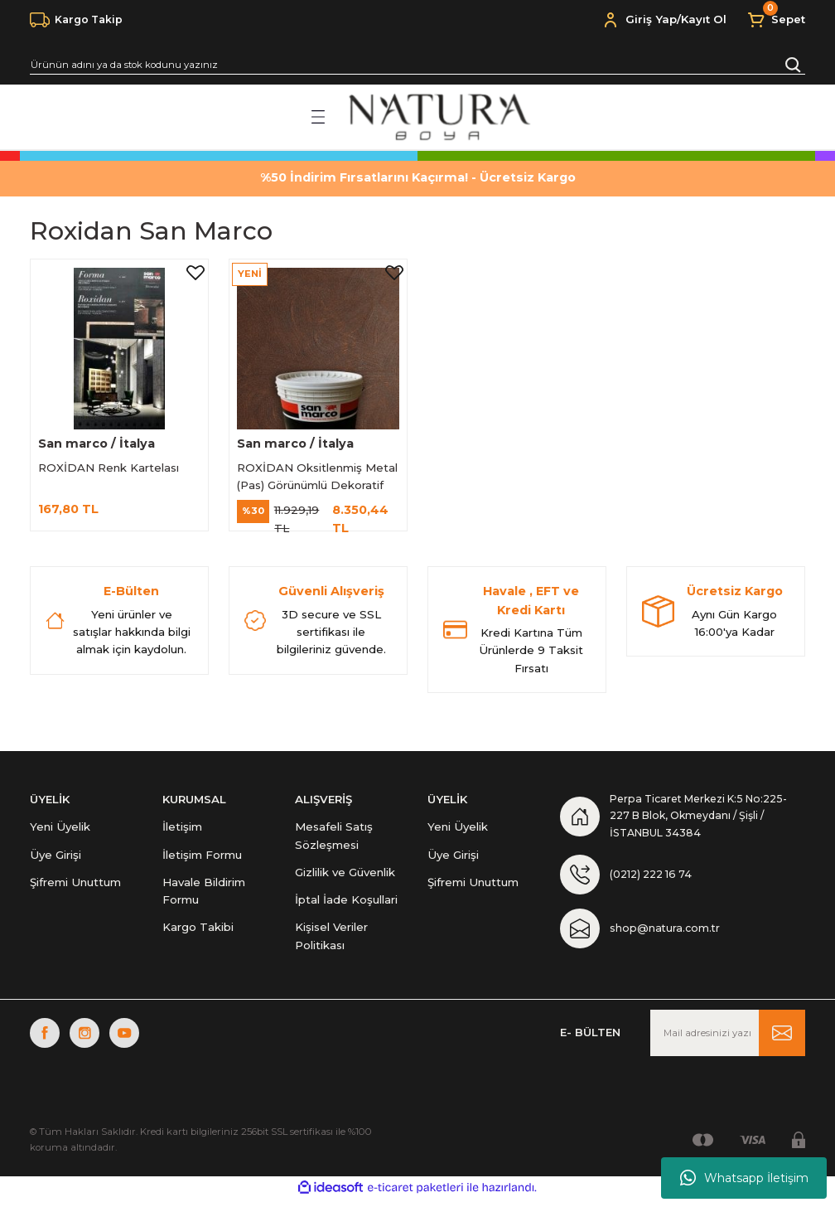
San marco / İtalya (99, 441)
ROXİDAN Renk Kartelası (111, 465)
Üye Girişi (55, 858)
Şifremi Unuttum (75, 886)
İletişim (182, 830)
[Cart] (775, 20)
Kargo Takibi (198, 931)
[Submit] (782, 1041)
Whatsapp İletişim (744, 1178)
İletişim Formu (202, 858)
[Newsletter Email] (727, 1041)
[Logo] (438, 117)
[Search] (417, 65)
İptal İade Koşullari (346, 903)
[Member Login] (610, 20)
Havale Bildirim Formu (203, 895)
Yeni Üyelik (60, 830)
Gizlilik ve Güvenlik (345, 876)
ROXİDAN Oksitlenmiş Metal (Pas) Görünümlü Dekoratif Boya (302, 475)
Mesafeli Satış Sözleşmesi (334, 839)
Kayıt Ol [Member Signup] (703, 19)
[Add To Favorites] (193, 274)
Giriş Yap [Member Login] (651, 19)
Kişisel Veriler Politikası (331, 939)
